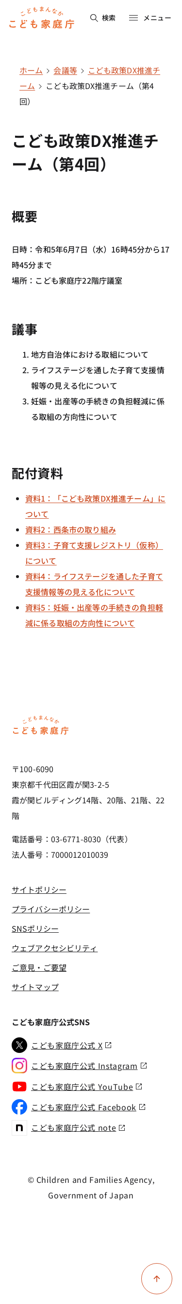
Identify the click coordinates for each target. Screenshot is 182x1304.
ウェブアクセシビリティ (55, 948)
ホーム (31, 70)
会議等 (65, 70)
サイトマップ (35, 987)
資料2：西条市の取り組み (70, 529)
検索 (103, 17)
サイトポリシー (39, 889)
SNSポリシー (35, 928)
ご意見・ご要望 (39, 967)
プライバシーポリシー (51, 909)
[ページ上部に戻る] (156, 1278)
